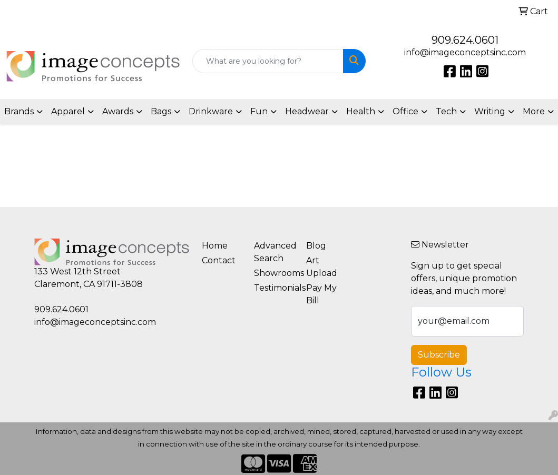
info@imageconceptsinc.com (465, 52)
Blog (316, 246)
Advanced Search (273, 252)
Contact (219, 260)
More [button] (534, 111)
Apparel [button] (68, 111)
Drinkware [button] (211, 111)
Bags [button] (161, 111)
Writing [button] (489, 111)
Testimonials (273, 288)
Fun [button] (259, 111)
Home (215, 246)
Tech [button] (446, 111)
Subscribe (439, 355)
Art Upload (321, 266)
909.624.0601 (465, 40)
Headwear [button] (307, 111)
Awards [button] (117, 111)
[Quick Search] (268, 61)
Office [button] (405, 111)
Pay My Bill (321, 294)
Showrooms (273, 273)
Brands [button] (19, 111)
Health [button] (360, 111)
